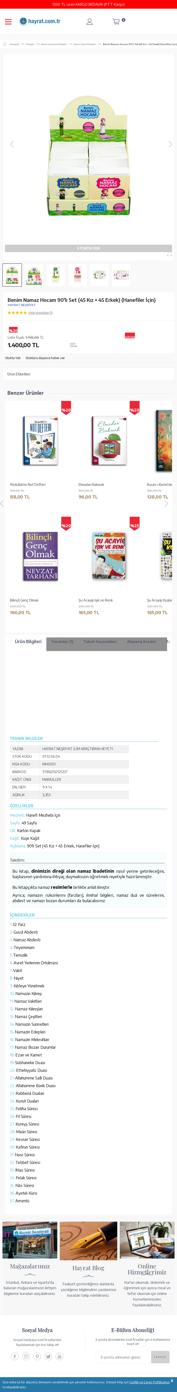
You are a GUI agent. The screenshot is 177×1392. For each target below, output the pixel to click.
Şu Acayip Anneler (24, 600)
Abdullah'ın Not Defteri (28, 485)
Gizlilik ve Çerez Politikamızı (149, 1382)
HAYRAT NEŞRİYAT (22, 305)
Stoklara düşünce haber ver (45, 358)
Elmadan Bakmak (91, 485)
